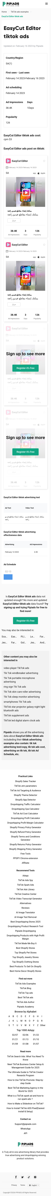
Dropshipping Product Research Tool (25, 926)
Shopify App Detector (25, 799)
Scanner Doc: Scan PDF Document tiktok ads (6, 636)
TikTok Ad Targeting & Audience (25, 790)
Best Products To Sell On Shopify (25, 966)
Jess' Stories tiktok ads (6, 642)
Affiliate (25, 863)
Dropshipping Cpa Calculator (25, 809)
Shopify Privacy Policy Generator (25, 827)
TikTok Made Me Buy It (25, 943)
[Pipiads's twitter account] (22, 1177)
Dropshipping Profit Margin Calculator (25, 823)
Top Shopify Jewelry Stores (25, 957)
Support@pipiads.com (25, 1124)
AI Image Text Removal (25, 917)
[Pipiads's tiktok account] (29, 1177)
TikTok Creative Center (25, 894)
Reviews (25, 908)
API (25, 1133)
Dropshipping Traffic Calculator (25, 804)
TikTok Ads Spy (25, 880)
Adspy (25, 875)
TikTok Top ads (25, 993)
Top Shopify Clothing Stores (25, 962)
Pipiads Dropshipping (25, 931)
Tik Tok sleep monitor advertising (22, 696)
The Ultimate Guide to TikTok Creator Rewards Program (25, 1074)
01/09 (15, 1044)
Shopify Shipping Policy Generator (25, 849)
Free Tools (26, 853)
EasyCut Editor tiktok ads (16, 636)
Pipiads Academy (25, 1006)
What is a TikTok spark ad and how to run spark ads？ (25, 1097)
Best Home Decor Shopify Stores (25, 971)
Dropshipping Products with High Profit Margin (25, 937)
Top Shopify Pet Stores (26, 952)
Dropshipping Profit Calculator (25, 818)
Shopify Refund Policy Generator (25, 832)
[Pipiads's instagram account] (35, 1177)
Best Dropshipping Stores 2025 (25, 921)
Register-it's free (26, 368)
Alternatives (25, 903)
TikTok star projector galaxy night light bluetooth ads (24, 708)
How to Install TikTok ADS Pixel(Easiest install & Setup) (25, 1110)
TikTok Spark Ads (25, 885)
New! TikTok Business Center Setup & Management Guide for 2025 (25, 1066)
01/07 (36, 1044)
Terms (22, 1185)
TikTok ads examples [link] (20, 12)
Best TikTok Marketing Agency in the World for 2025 (25, 1089)
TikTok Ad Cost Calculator (25, 813)
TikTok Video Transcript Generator (25, 898)
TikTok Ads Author (25, 1002)
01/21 (15, 1039)
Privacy (14, 1185)
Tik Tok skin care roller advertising (22, 691)
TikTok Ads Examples (25, 983)
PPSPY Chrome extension (25, 858)
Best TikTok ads (25, 997)
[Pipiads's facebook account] (16, 1177)
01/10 (36, 1039)
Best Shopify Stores (25, 948)
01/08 (25, 1044)
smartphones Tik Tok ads (17, 701)
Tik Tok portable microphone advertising (19, 680)
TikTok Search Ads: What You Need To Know (25, 1058)
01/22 (36, 1035)
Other (42, 1025)
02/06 (25, 1035)
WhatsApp (26, 1128)
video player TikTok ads (16, 668)
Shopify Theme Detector (25, 795)
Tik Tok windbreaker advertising (21, 673)
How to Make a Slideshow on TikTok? (25, 1103)
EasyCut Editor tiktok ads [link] (12, 16)
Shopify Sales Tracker (25, 781)
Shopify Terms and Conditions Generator (25, 838)
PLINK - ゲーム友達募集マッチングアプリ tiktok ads (25, 636)
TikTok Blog (25, 988)
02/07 (15, 1035)
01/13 (25, 1039)
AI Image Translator (25, 912)
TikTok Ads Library (26, 889)
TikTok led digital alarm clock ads (22, 720)
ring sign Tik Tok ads (15, 686)
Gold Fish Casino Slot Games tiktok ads (25, 642)
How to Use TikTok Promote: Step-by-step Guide (26, 1082)
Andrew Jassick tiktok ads (44, 642)
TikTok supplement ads (16, 715)
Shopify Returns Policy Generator (25, 844)
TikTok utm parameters (25, 786)
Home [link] (4, 12)
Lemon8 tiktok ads (35, 636)
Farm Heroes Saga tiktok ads (44, 636)
